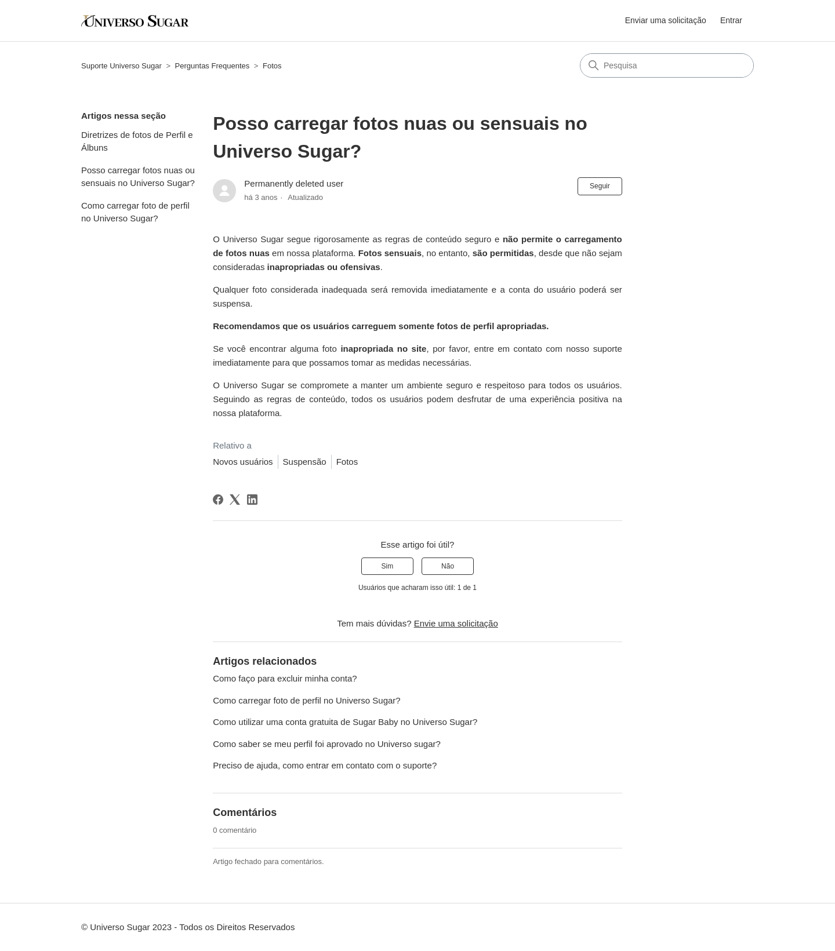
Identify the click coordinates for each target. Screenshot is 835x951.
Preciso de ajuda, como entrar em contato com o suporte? (325, 765)
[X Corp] (235, 499)
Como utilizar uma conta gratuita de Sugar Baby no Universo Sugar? (345, 722)
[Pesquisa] (666, 65)
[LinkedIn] (252, 499)
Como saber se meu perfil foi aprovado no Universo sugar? (327, 744)
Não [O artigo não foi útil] (447, 566)
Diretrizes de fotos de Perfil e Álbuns (137, 141)
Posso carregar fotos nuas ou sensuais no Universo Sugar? (138, 176)
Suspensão (304, 462)
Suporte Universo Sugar (121, 65)
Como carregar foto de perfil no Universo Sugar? (135, 212)
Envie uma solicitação (456, 623)
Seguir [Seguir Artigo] (600, 186)
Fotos (272, 65)
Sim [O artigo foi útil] (388, 566)
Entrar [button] (731, 20)
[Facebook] (218, 499)
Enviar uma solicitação (665, 20)
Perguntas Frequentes (212, 65)
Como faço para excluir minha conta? (285, 678)
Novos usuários (243, 462)
